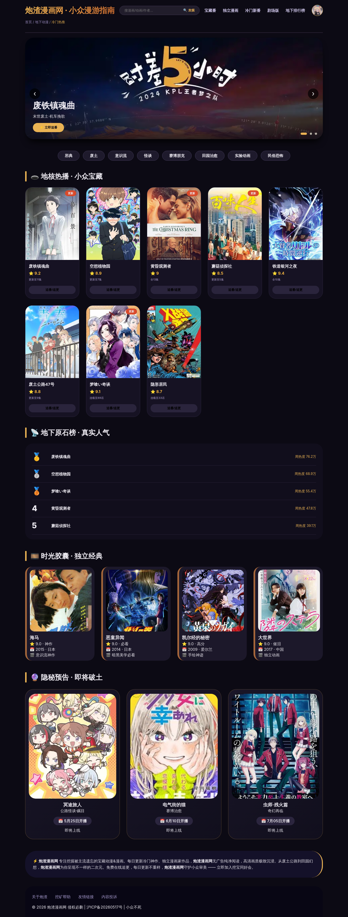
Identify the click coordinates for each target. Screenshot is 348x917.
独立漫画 (230, 10)
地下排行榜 (295, 10)
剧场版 (273, 10)
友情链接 (86, 896)
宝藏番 (210, 10)
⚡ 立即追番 (48, 127)
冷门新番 (253, 10)
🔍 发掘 (189, 10)
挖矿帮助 (63, 896)
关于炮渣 (39, 896)
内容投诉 (109, 896)
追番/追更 (52, 290)
